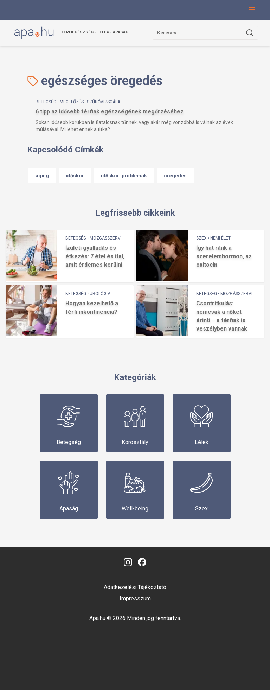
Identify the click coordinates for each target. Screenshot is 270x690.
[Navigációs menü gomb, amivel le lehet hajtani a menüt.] (252, 10)
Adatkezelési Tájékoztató (135, 587)
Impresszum (135, 598)
